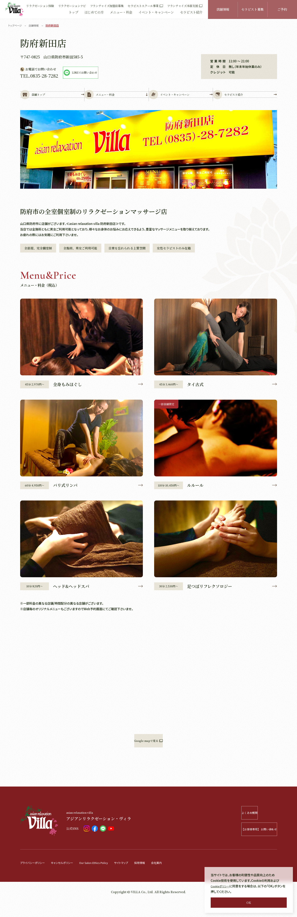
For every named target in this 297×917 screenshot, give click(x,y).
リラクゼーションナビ (72, 6)
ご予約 (282, 9)
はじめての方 (94, 12)
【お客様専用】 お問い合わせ (247, 844)
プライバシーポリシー (34, 878)
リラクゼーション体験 (40, 6)
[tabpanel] (148, 162)
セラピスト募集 (252, 9)
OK (248, 902)
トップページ (15, 25)
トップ (73, 12)
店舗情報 (222, 9)
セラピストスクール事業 (145, 6)
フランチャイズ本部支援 (184, 6)
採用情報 (154, 878)
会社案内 (173, 878)
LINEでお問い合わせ (100, 73)
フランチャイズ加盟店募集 (107, 6)
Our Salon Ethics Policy (103, 878)
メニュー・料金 (121, 12)
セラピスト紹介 (191, 12)
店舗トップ (52, 101)
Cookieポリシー (221, 886)
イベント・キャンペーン (156, 12)
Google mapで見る (148, 756)
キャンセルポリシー (67, 878)
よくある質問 (253, 828)
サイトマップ (134, 878)
